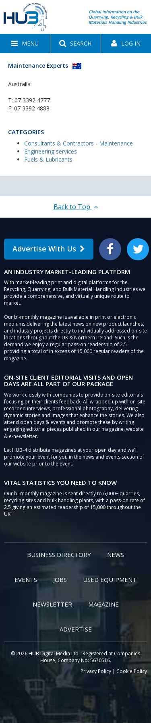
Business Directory (59, 555)
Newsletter (52, 604)
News (115, 555)
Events (25, 579)
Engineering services (50, 151)
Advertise (76, 629)
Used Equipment (110, 579)
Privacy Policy (96, 671)
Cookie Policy (131, 671)
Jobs (60, 579)
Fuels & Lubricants (48, 159)
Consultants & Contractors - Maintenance (78, 143)
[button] (25, 43)
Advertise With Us (48, 248)
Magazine (103, 604)
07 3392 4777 (32, 100)
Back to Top (76, 206)
